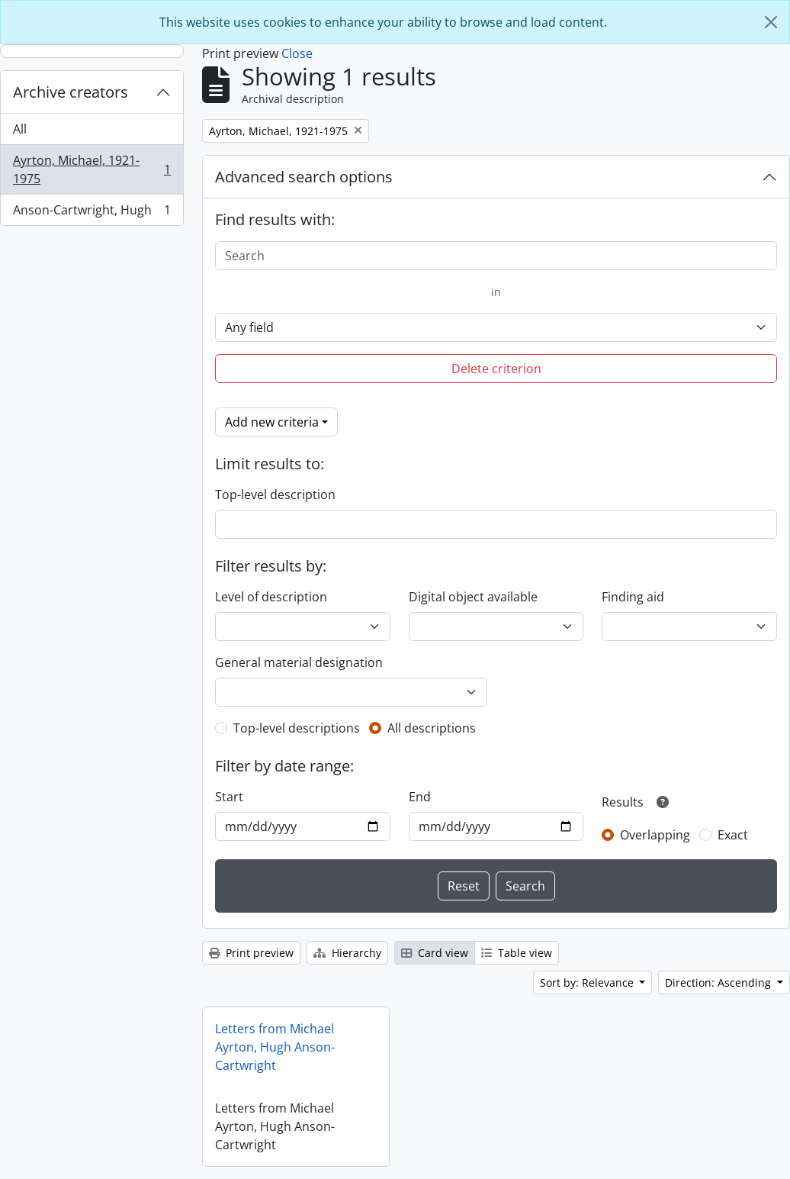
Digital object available (473, 596)
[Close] (771, 22)
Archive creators (70, 92)
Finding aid (633, 596)
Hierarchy (347, 952)
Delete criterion (496, 368)
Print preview (251, 952)
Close (297, 53)
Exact (733, 834)
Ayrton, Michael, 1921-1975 (91, 169)
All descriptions (431, 728)
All (20, 129)
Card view (434, 952)
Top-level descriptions (296, 728)
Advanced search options (304, 176)
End (420, 796)
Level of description (271, 596)
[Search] (496, 255)
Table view (516, 952)
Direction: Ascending (719, 982)
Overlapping (655, 834)
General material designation (299, 662)
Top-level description (275, 494)
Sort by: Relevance (588, 982)
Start (229, 796)
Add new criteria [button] (272, 422)
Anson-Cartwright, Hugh (91, 213)
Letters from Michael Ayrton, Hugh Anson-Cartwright (275, 1047)
